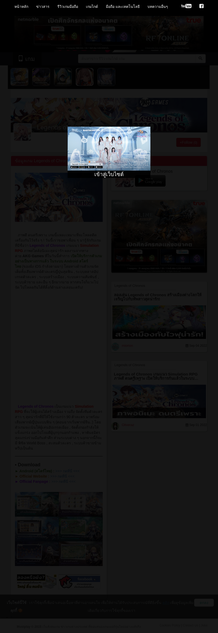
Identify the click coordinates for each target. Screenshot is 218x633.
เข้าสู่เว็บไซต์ (109, 174)
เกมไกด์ (92, 6)
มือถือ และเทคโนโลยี (123, 6)
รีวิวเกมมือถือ (67, 6)
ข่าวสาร (43, 6)
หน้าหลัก (21, 6)
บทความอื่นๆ (158, 6)
